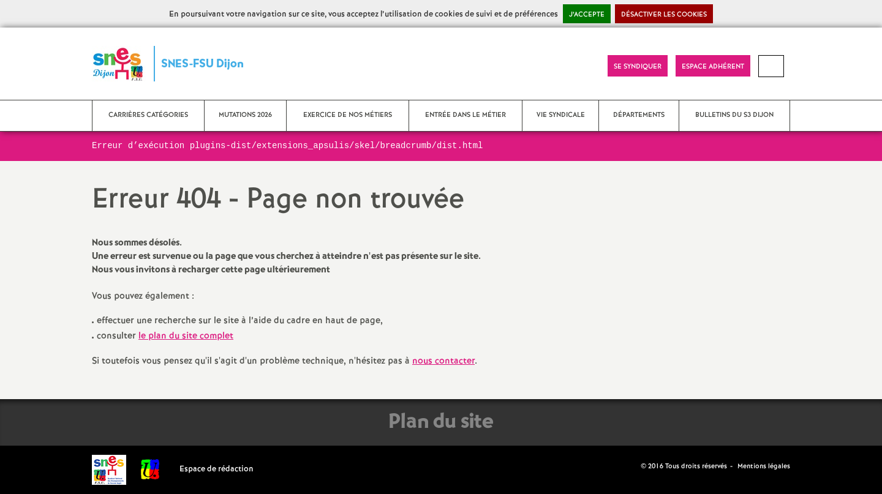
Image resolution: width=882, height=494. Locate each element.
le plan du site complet (185, 336)
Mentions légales (763, 466)
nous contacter (443, 361)
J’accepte (587, 15)
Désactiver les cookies (664, 15)
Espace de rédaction (216, 469)
